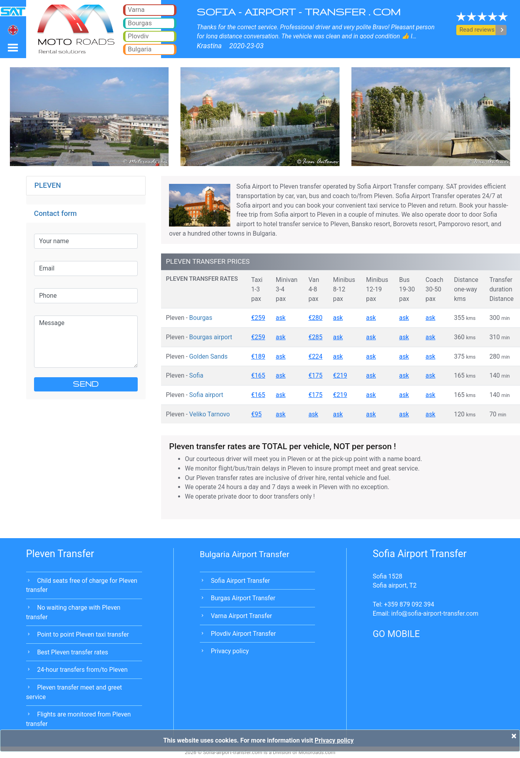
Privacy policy (230, 651)
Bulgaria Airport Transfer (244, 554)
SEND (86, 384)
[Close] (514, 736)
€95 (256, 414)
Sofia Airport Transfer (240, 580)
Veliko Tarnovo (209, 414)
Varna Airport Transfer (241, 616)
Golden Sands (208, 356)
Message (86, 342)
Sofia (196, 375)
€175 (315, 375)
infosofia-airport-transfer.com (434, 613)
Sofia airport (206, 395)
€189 (258, 356)
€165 (258, 375)
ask (281, 317)
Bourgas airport (210, 337)
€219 (340, 375)
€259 (258, 317)
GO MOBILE (396, 634)
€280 (315, 317)
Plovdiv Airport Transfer (243, 633)
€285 (315, 337)
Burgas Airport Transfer (243, 598)
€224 (315, 356)
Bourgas (200, 317)
